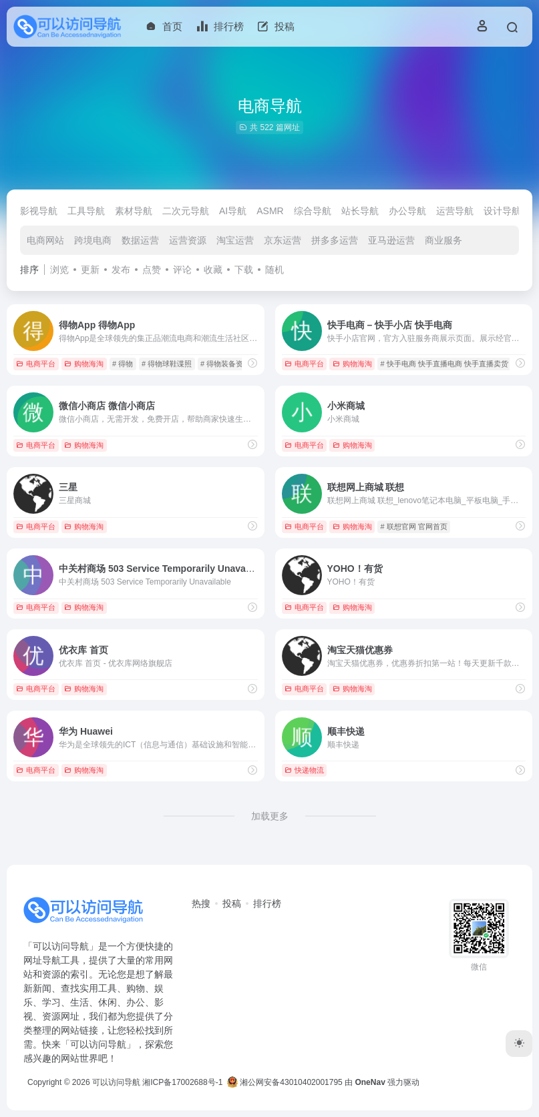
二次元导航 (185, 211)
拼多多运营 (334, 240)
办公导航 (407, 211)
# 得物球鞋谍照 (167, 364)
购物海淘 (84, 364)
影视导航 (38, 211)
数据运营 (140, 240)
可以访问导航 (116, 1082)
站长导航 (360, 211)
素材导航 (133, 211)
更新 (90, 269)
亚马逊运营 (391, 240)
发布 (121, 269)
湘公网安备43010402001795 (285, 1082)
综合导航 (312, 211)
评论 (182, 269)
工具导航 (86, 211)
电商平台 (35, 364)
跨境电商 (93, 240)
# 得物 (122, 364)
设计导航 (502, 211)
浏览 (59, 269)
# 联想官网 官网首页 (413, 526)
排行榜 (267, 903)
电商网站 (45, 240)
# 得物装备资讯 (225, 364)
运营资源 (187, 240)
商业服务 (443, 240)
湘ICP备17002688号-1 (182, 1082)
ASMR (269, 211)
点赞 (151, 269)
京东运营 (282, 240)
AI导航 (232, 211)
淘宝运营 (235, 240)
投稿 (231, 903)
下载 (243, 269)
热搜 (201, 903)
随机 (274, 269)
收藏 (213, 269)
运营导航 (455, 211)
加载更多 (270, 816)
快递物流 (304, 770)
